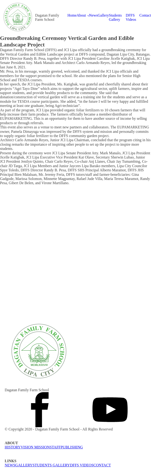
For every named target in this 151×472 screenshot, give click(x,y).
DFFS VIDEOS (82, 465)
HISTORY (13, 447)
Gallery (103, 15)
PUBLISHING (72, 447)
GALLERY (24, 465)
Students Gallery (115, 17)
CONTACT (102, 465)
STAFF (55, 447)
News (93, 15)
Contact (145, 15)
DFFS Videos (131, 17)
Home (72, 15)
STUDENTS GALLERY (51, 465)
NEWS (10, 465)
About (81, 15)
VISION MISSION (35, 447)
